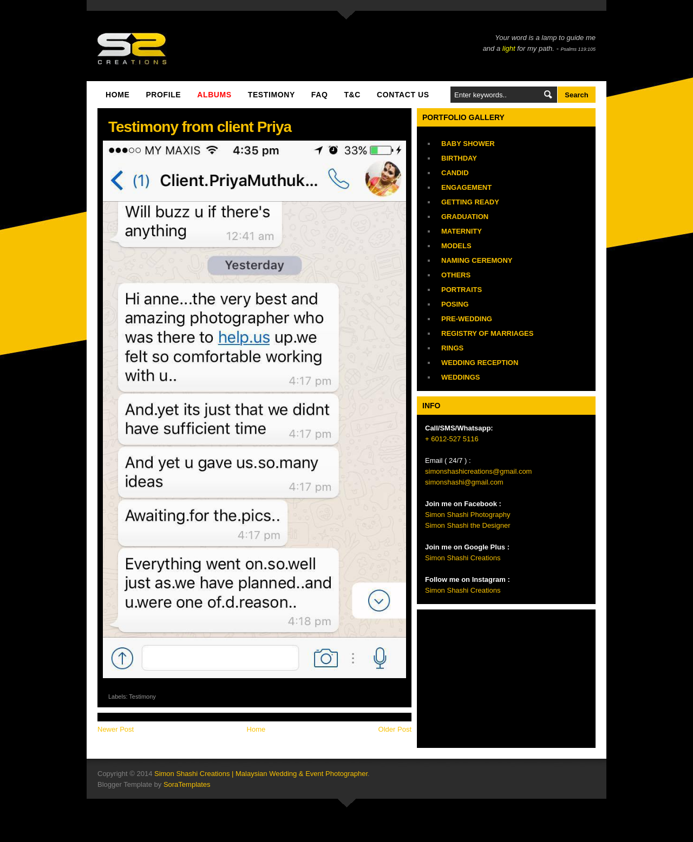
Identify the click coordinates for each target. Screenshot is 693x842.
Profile (163, 94)
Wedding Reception (479, 363)
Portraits (461, 290)
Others (455, 275)
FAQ (319, 94)
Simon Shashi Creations (462, 558)
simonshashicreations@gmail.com (478, 471)
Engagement (466, 187)
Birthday (459, 158)
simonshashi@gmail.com (464, 482)
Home (117, 94)
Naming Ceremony (476, 260)
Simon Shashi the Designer (468, 525)
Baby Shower (468, 144)
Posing (455, 304)
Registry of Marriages (487, 333)
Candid (455, 173)
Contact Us (403, 94)
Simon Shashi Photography (468, 514)
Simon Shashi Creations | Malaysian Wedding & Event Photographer (261, 774)
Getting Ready (470, 202)
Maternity (461, 231)
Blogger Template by (154, 784)
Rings (452, 348)
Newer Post (115, 729)
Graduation (464, 217)
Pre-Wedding (466, 319)
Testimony (142, 696)
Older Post (394, 729)
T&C (352, 94)
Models (456, 246)
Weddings (460, 377)
